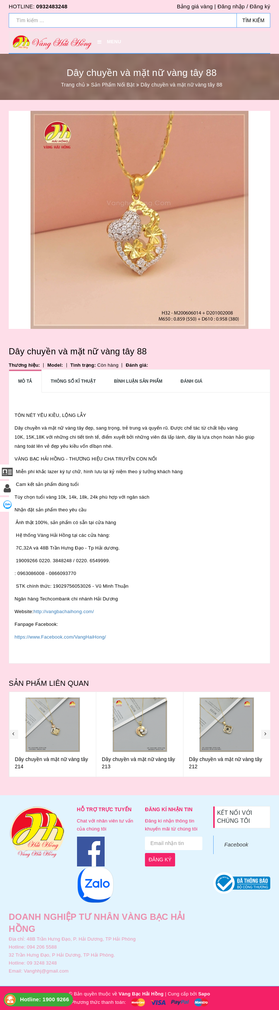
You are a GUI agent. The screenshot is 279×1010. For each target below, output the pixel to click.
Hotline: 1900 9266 (44, 999)
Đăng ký (260, 6)
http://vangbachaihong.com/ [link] (63, 611)
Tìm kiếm (253, 20)
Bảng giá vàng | (196, 6)
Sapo (204, 994)
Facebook (236, 845)
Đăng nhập (231, 6)
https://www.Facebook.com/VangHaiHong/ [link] (60, 637)
